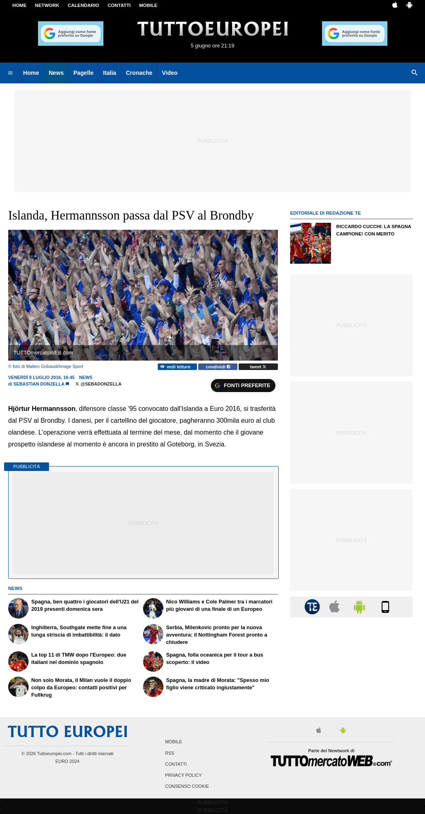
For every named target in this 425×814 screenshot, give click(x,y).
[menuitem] (10, 73)
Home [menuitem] (31, 73)
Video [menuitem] (169, 73)
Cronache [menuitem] (139, 73)
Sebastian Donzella (39, 383)
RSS (169, 753)
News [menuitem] (56, 73)
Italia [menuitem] (109, 73)
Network (47, 5)
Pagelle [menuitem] (83, 73)
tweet (258, 366)
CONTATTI (119, 5)
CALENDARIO (83, 5)
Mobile (173, 742)
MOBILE (148, 5)
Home (19, 5)
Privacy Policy (183, 775)
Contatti (176, 764)
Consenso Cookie (187, 786)
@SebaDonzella (98, 383)
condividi (218, 366)
